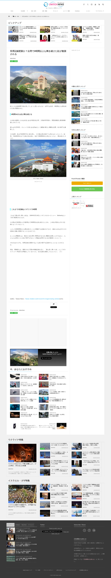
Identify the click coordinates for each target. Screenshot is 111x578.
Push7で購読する (87, 183)
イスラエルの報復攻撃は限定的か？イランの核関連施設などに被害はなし (59, 512)
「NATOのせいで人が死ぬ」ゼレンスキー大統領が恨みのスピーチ (91, 461)
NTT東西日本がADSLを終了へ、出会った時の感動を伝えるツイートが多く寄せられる (29, 427)
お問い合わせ (59, 570)
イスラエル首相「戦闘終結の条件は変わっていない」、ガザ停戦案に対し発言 (91, 486)
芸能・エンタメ (42, 40)
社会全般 (23, 10)
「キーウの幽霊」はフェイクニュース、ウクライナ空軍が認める (59, 470)
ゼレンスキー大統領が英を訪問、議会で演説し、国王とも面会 (91, 444)
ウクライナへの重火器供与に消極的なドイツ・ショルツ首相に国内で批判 (91, 454)
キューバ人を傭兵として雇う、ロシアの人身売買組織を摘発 (59, 453)
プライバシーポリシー (48, 570)
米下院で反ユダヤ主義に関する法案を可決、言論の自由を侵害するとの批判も (91, 503)
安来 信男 (85, 39)
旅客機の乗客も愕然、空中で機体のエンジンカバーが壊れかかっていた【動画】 (57, 408)
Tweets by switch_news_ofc (55, 528)
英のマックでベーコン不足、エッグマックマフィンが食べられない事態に (47, 427)
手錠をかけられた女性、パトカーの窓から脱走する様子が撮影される (92, 158)
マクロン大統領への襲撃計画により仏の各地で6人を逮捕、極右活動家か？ (26, 545)
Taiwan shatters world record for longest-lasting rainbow (42, 299)
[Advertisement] (38, 195)
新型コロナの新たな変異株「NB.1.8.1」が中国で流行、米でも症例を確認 (29, 408)
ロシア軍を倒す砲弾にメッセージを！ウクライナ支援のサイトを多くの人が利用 (59, 462)
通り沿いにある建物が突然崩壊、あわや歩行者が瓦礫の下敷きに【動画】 (26, 552)
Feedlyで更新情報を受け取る (87, 189)
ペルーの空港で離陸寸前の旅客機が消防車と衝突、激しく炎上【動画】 (26, 559)
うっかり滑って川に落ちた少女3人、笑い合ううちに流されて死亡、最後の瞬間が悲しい (91, 137)
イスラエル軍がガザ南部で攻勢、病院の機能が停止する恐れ (59, 494)
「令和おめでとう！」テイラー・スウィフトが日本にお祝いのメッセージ (59, 37)
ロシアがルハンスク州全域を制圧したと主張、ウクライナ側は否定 (91, 470)
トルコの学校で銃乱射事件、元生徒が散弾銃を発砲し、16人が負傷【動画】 (92, 100)
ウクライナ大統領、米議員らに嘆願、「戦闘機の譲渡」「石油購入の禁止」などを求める (91, 28)
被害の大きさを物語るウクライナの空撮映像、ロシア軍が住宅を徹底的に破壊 (27, 37)
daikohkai (21, 32)
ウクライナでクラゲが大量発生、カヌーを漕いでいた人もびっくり (59, 444)
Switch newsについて (27, 570)
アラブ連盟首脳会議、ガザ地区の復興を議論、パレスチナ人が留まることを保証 (91, 495)
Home (12, 10)
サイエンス (55, 10)
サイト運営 (37, 570)
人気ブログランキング (76, 207)
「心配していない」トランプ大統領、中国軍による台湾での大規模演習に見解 (29, 393)
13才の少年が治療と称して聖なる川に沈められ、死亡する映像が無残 (91, 93)
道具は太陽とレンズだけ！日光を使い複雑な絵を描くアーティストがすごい (59, 28)
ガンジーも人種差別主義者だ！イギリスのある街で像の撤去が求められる (27, 28)
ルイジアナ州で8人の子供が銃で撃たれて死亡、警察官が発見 (91, 121)
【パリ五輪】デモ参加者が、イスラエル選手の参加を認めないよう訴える (91, 512)
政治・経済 (33, 10)
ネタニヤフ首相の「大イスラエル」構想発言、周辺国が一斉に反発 (59, 486)
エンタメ (88, 10)
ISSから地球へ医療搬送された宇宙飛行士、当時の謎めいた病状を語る (91, 165)
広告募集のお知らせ (83, 570)
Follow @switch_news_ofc (58, 359)
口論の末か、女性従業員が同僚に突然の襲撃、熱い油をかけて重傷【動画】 (92, 151)
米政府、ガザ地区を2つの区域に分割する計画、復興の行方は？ (59, 502)
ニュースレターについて (71, 570)
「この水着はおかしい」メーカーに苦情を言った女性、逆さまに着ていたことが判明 (26, 530)
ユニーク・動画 (66, 10)
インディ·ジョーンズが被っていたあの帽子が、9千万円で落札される (26, 538)
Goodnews (77, 10)
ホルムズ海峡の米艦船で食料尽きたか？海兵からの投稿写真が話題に (92, 107)
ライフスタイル (99, 10)
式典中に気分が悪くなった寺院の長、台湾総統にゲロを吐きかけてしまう (57, 378)
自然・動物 (44, 10)
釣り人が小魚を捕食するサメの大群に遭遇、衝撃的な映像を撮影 (92, 114)
